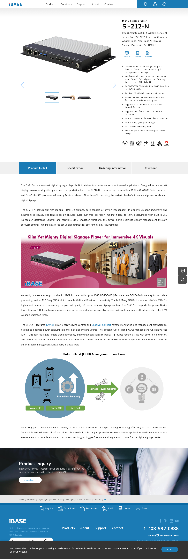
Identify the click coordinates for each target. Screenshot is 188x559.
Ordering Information (112, 168)
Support (81, 4)
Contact (108, 4)
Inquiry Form (30, 480)
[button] (114, 86)
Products (51, 4)
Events (142, 508)
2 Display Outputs (93, 499)
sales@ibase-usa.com (163, 535)
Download (150, 168)
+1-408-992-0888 (160, 529)
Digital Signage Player (47, 499)
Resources (88, 508)
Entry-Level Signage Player (71, 499)
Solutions (66, 4)
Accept (170, 549)
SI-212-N (107, 499)
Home (21, 499)
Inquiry (46, 508)
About (95, 4)
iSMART (50, 324)
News (124, 508)
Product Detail (37, 168)
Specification (75, 168)
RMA (107, 508)
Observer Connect (101, 324)
